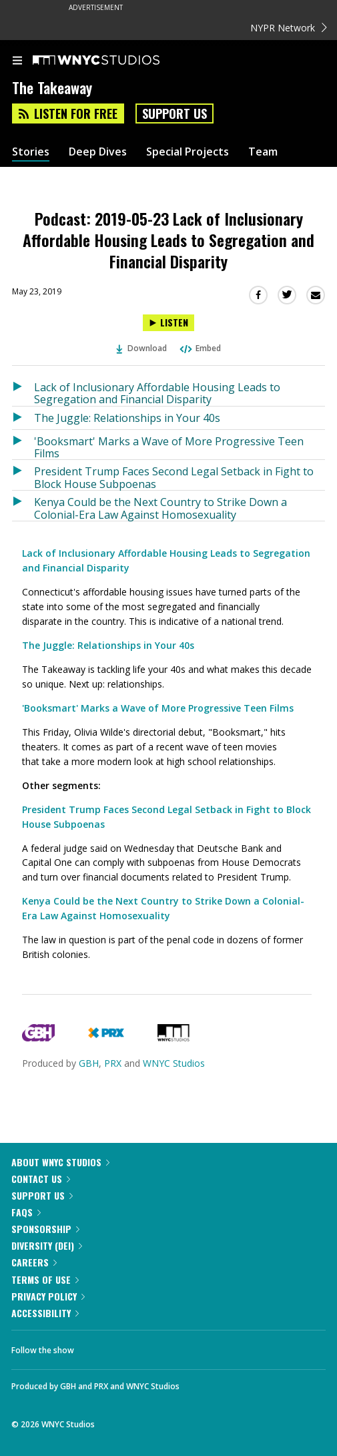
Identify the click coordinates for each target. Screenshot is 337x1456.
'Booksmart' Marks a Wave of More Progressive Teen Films (169, 447)
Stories (30, 152)
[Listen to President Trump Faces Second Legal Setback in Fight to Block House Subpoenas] (23, 475)
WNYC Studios (174, 1063)
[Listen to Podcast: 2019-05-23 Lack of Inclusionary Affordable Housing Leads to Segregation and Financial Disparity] (168, 322)
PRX (112, 1063)
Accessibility (45, 1313)
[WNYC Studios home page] (113, 61)
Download (141, 348)
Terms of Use (45, 1279)
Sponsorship (45, 1229)
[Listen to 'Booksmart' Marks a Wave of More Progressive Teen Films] (23, 445)
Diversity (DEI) (46, 1245)
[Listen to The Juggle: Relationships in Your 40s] (23, 418)
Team (263, 152)
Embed (199, 348)
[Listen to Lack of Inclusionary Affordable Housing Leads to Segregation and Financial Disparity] (23, 391)
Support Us (174, 113)
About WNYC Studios (60, 1162)
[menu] (17, 61)
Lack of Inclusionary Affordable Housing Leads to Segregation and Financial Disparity (157, 393)
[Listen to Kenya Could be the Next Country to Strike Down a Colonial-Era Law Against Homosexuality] (23, 506)
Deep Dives (98, 152)
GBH (89, 1063)
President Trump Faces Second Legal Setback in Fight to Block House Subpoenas (174, 477)
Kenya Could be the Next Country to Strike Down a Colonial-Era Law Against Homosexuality (160, 508)
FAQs (26, 1212)
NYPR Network (288, 27)
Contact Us (40, 1179)
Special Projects (187, 152)
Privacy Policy (48, 1296)
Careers (34, 1262)
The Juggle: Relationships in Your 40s (127, 418)
